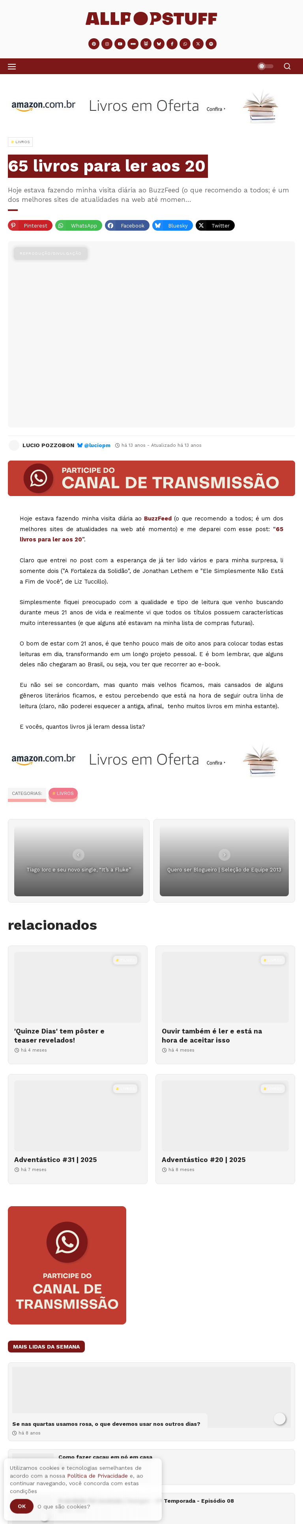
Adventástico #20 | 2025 (204, 1160)
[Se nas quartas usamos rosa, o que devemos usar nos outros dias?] (151, 1397)
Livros (65, 793)
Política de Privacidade (97, 1479)
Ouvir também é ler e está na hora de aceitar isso (212, 1035)
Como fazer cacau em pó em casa (105, 1457)
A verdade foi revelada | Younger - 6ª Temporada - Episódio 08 (146, 1501)
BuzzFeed (158, 518)
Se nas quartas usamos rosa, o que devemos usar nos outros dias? (106, 1424)
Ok (22, 1510)
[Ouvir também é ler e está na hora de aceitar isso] (225, 987)
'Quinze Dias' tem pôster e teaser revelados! (59, 1035)
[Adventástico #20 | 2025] (225, 1115)
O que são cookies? (63, 1510)
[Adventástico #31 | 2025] (77, 1115)
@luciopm (97, 445)
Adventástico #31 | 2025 (55, 1160)
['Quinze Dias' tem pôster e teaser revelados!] (77, 987)
